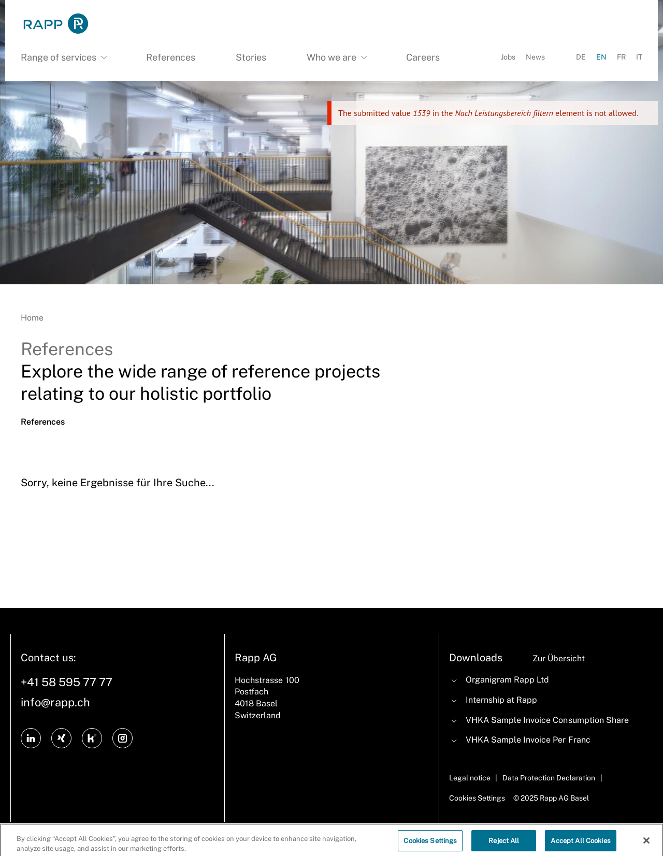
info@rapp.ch (55, 702)
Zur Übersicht (558, 658)
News (535, 57)
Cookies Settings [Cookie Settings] (477, 798)
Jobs (508, 57)
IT (639, 57)
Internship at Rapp (501, 700)
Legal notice (470, 778)
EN (601, 57)
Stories (251, 57)
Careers (423, 57)
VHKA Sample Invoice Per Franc (528, 740)
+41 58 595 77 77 (66, 682)
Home (32, 318)
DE (581, 57)
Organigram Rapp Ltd (507, 680)
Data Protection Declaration (548, 778)
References (170, 57)
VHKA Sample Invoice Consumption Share (547, 720)
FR (621, 57)
